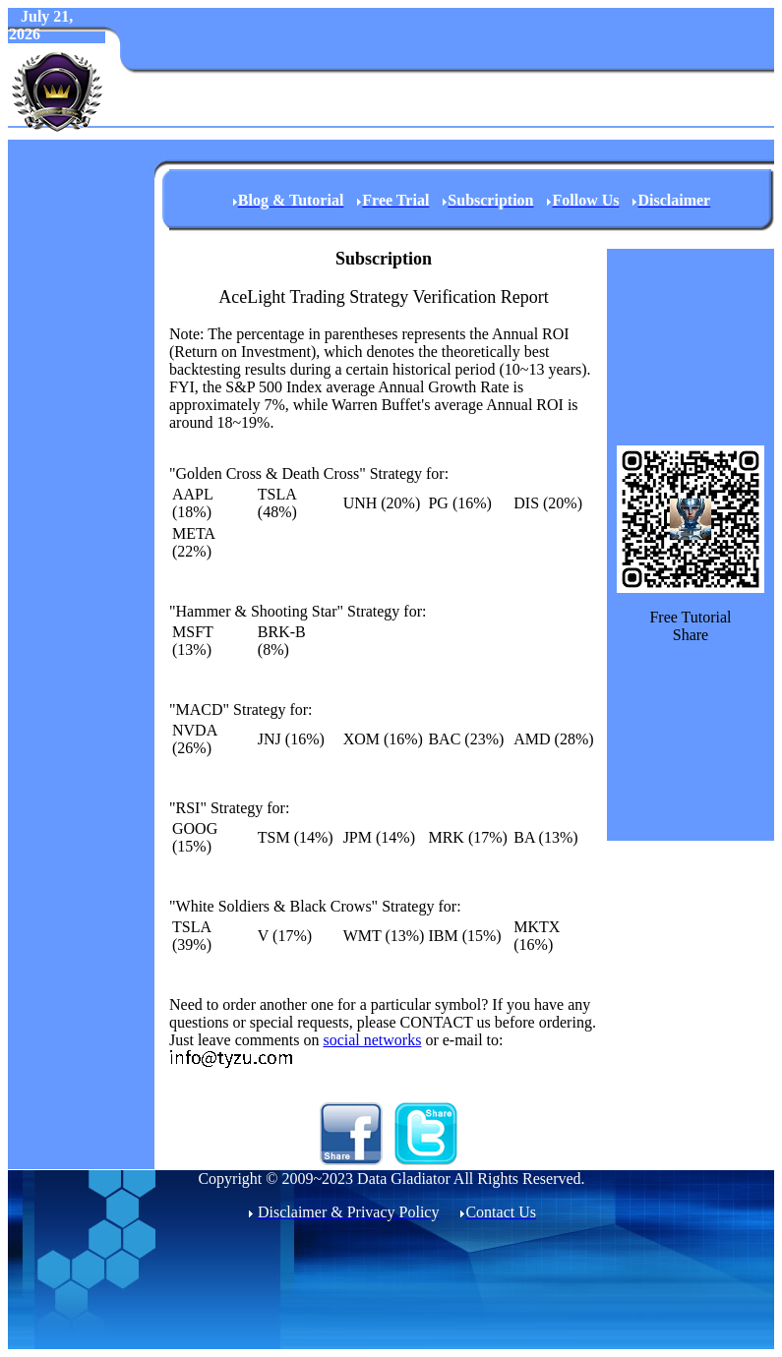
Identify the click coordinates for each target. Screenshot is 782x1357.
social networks (372, 1040)
